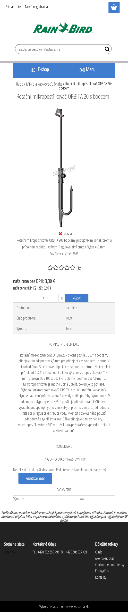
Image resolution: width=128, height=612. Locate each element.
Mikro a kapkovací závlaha (44, 84)
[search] (106, 50)
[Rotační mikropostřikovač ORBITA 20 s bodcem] (64, 109)
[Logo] (64, 28)
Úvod (19, 84)
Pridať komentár (35, 478)
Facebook (10, 552)
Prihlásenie (13, 6)
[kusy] (49, 298)
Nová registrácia (36, 6)
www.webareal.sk (77, 606)
